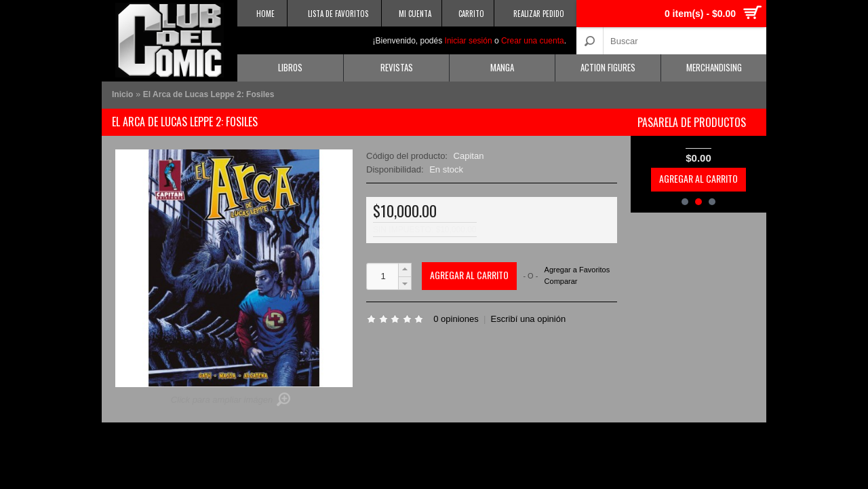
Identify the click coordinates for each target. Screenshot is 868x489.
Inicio (122, 94)
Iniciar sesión (468, 41)
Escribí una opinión (528, 319)
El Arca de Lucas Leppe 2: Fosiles (209, 94)
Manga (502, 67)
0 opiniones (456, 319)
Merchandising (714, 67)
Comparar (561, 281)
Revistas (396, 67)
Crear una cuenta (532, 41)
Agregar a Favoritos (577, 270)
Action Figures (607, 67)
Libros (290, 67)
